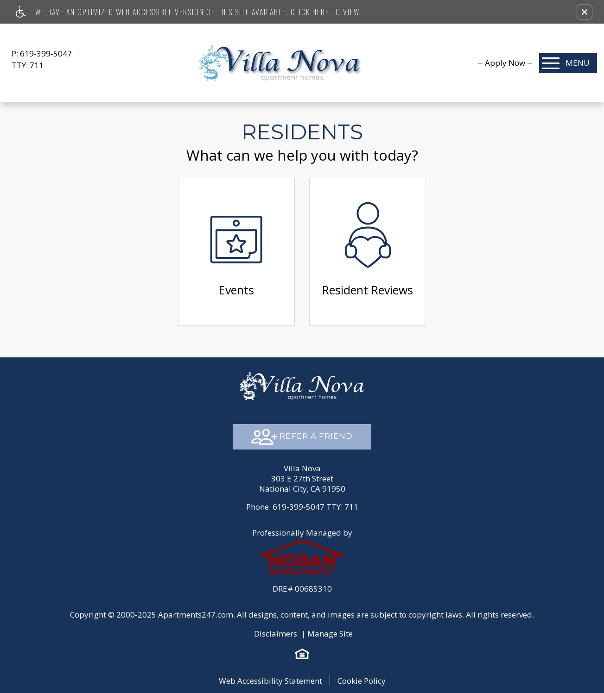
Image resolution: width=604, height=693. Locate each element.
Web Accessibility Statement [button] (270, 680)
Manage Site (330, 633)
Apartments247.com (195, 614)
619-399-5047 (47, 53)
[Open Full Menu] (568, 63)
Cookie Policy (361, 680)
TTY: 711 (302, 506)
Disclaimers (275, 633)
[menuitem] (505, 62)
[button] (584, 12)
